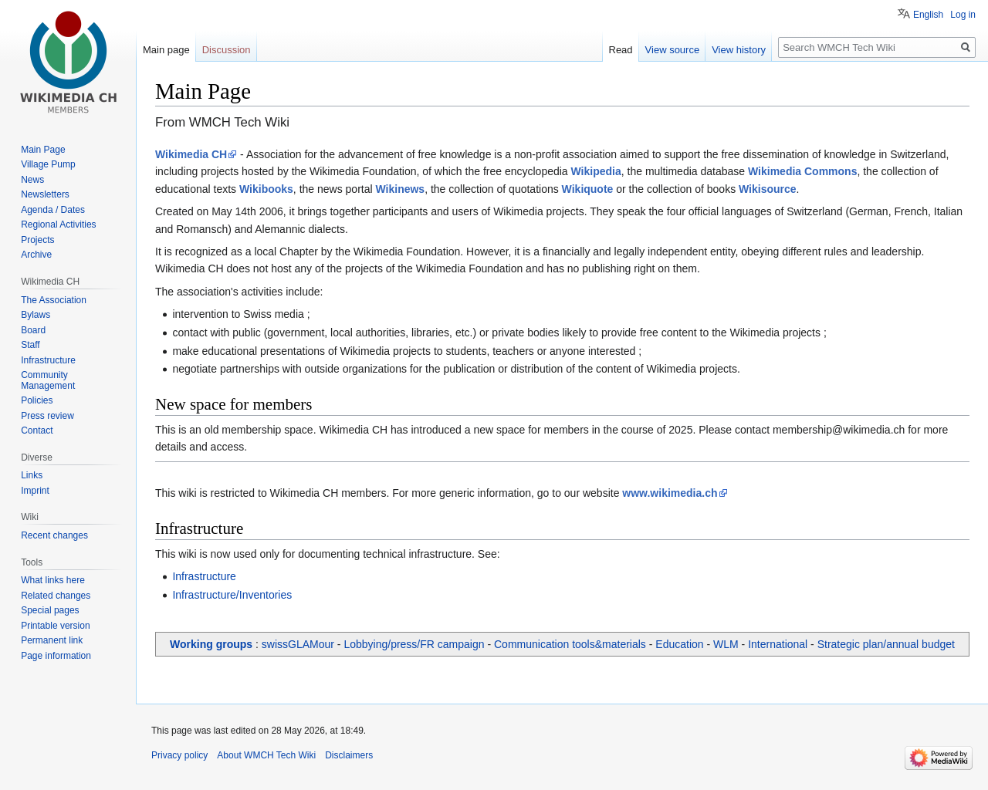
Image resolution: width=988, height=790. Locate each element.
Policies (36, 400)
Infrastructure (203, 576)
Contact (36, 430)
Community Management (48, 380)
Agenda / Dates (53, 209)
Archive (36, 254)
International (777, 644)
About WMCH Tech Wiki (266, 755)
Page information (56, 655)
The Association (53, 300)
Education (679, 644)
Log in (963, 14)
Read (621, 50)
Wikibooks (266, 189)
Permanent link (52, 640)
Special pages (50, 610)
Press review (47, 415)
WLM (726, 644)
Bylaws (35, 314)
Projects (37, 240)
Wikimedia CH (191, 154)
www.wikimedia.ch (669, 493)
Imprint (35, 490)
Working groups (211, 644)
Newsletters (45, 194)
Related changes (55, 595)
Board (33, 330)
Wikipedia (596, 171)
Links (31, 475)
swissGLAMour (298, 644)
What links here (53, 580)
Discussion (226, 50)
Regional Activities (58, 224)
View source (672, 50)
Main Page (43, 149)
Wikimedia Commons (802, 171)
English (928, 14)
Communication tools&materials (570, 644)
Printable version (55, 625)
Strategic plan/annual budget (886, 644)
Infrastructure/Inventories (232, 595)
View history (739, 50)
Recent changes (54, 535)
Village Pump (48, 164)
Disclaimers (349, 755)
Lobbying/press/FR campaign (413, 644)
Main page (166, 50)
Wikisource (768, 189)
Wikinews (400, 189)
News (32, 179)
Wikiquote (588, 189)
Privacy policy (179, 755)
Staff (30, 344)
